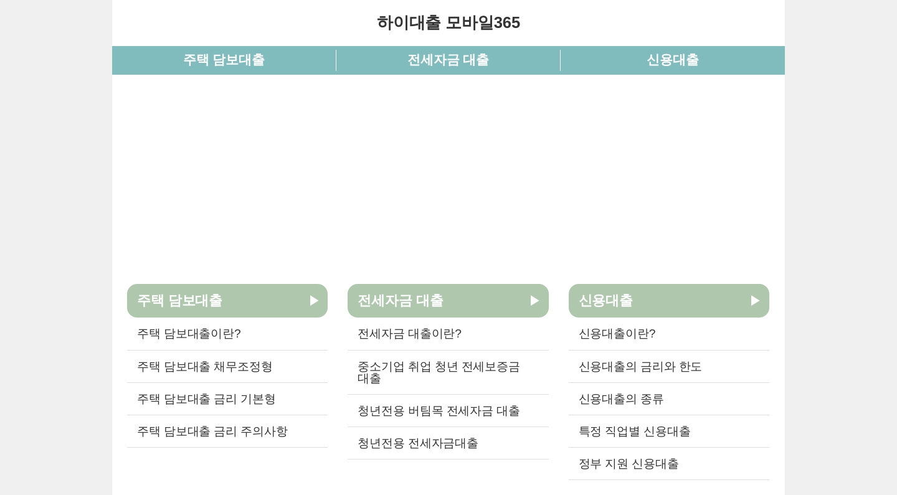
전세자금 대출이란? (409, 333)
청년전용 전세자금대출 (418, 443)
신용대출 (672, 59)
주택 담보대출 (224, 59)
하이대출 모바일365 (448, 22)
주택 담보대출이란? (188, 333)
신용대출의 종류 (621, 398)
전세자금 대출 (448, 59)
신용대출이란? (617, 333)
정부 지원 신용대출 (629, 463)
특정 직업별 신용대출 (635, 431)
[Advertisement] (448, 177)
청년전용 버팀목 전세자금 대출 (439, 410)
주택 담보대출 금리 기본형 (206, 398)
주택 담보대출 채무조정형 (205, 366)
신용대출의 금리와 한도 (641, 366)
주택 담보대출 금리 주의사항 (212, 431)
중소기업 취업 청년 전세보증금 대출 (439, 372)
